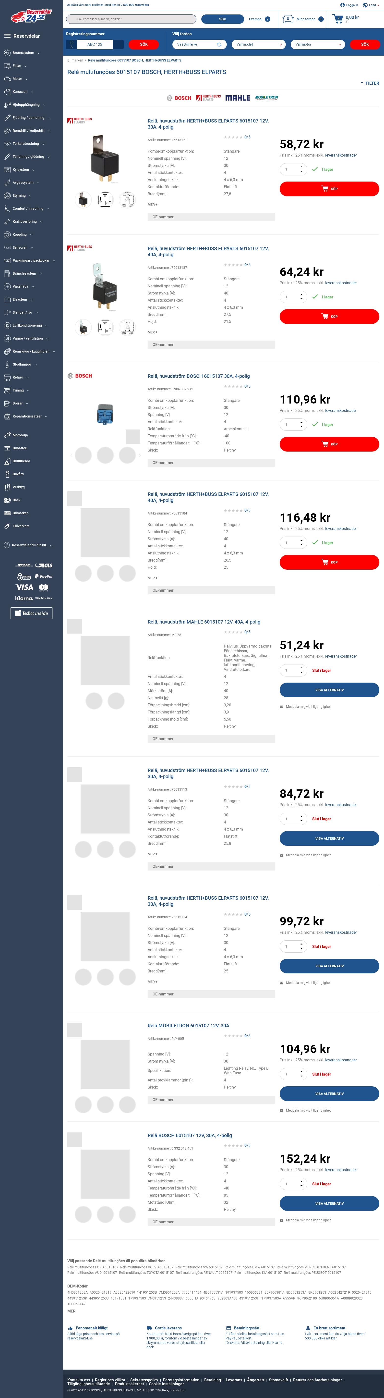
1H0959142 (152, 1310)
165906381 (275, 1299)
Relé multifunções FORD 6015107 (96, 1267)
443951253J (153, 1304)
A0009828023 (128, 1310)
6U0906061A (102, 1310)
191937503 (253, 1299)
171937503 (195, 1304)
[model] (259, 44)
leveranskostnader (341, 155)
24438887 (238, 1304)
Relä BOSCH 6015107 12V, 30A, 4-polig (190, 1135)
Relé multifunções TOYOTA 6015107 (239, 1273)
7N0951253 (217, 1304)
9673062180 (78, 1310)
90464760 (274, 1304)
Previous (71, 455)
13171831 (175, 1304)
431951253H (320, 1304)
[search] (131, 19)
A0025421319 (104, 1299)
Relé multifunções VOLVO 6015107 (158, 1267)
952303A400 (296, 1304)
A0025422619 (131, 1299)
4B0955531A (230, 1299)
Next (140, 455)
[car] (318, 44)
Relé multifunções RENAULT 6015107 (305, 1273)
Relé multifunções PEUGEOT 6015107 (156, 1278)
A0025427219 (79, 1304)
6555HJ (256, 1304)
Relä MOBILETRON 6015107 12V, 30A (188, 1025)
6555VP (364, 1304)
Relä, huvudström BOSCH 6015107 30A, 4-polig (199, 376)
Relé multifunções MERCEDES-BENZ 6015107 (107, 1273)
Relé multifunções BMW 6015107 (276, 1267)
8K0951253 (346, 1299)
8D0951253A (322, 1299)
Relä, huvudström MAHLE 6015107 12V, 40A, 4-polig (204, 622)
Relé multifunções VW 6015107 (218, 1267)
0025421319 (105, 1304)
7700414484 (206, 1299)
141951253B (156, 1299)
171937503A (344, 1304)
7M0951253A (181, 1299)
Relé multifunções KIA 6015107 (94, 1278)
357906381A (298, 1299)
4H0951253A (78, 1299)
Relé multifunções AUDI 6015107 (177, 1273)
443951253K (129, 1304)
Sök (222, 19)
